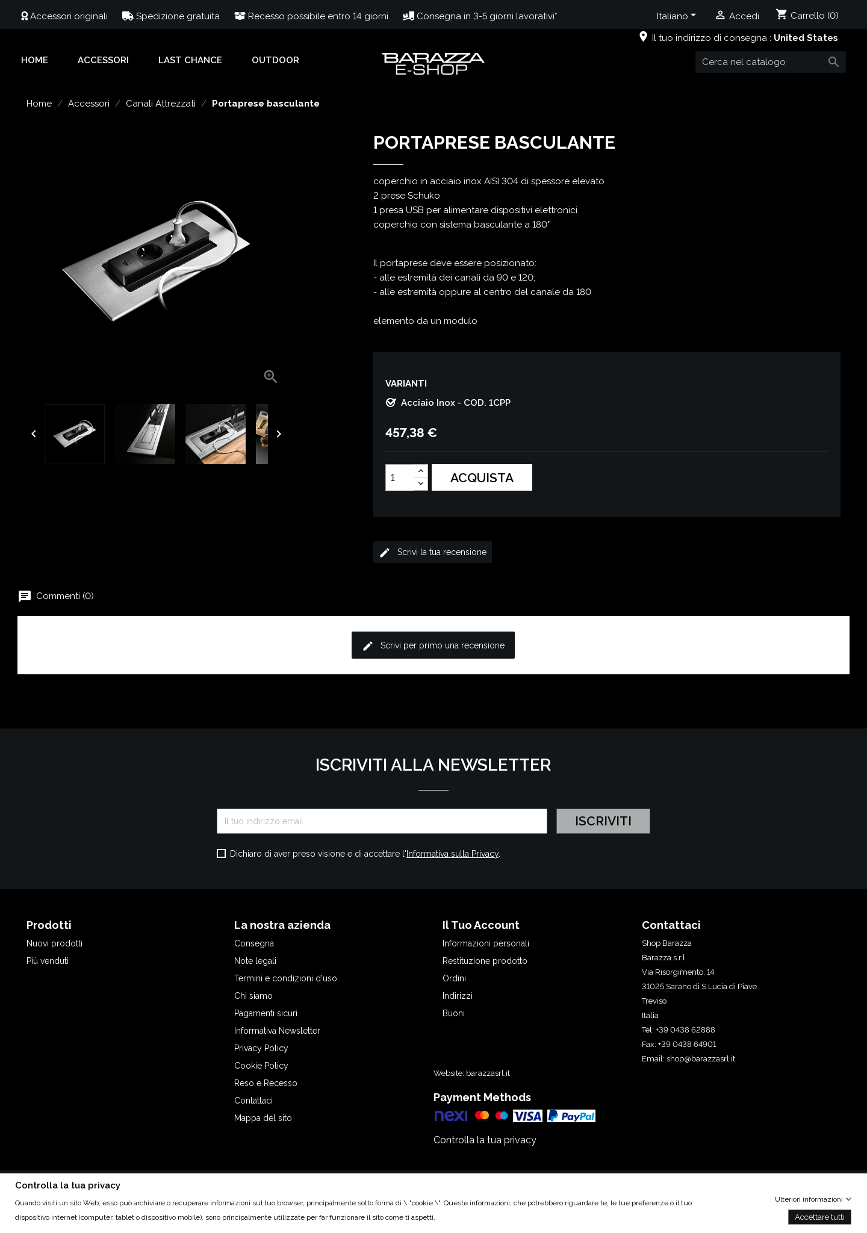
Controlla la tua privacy (485, 1140)
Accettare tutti (820, 1216)
